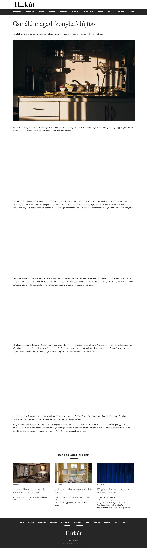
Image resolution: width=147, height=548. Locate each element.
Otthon (16, 485)
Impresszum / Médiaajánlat (73, 544)
